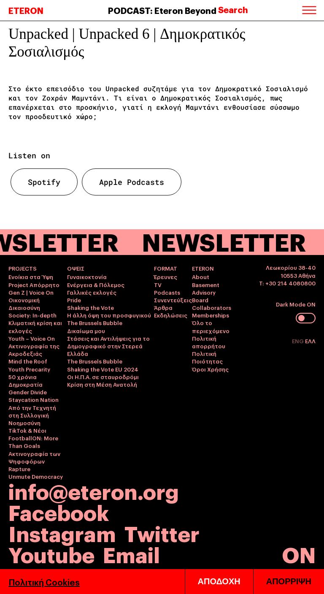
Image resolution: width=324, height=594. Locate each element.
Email (131, 553)
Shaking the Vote (90, 307)
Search (233, 9)
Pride (74, 300)
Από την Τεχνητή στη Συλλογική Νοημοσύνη (32, 415)
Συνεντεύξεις (173, 300)
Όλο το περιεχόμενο (211, 326)
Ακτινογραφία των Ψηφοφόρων (34, 457)
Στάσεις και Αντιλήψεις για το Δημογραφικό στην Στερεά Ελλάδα (108, 345)
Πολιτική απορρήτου (208, 342)
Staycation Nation (33, 399)
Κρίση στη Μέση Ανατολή (102, 384)
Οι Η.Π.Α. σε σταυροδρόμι (103, 376)
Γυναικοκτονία (87, 276)
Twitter (162, 532)
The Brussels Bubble (94, 322)
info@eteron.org (93, 490)
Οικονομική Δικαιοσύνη (24, 303)
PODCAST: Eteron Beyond (162, 10)
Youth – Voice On (31, 338)
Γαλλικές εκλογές (91, 292)
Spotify (44, 182)
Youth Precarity (29, 369)
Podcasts (167, 292)
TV (158, 284)
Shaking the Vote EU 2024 (102, 369)
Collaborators (211, 307)
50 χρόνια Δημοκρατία (25, 380)
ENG (298, 340)
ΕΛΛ (310, 340)
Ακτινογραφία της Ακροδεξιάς (33, 349)
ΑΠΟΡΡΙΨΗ (288, 581)
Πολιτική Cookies (44, 581)
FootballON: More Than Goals (33, 441)
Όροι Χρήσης (210, 369)
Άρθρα (163, 307)
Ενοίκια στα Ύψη (30, 276)
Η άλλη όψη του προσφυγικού (109, 315)
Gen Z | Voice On (31, 292)
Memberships (210, 315)
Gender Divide (27, 392)
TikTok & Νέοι (27, 430)
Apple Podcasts (131, 182)
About (200, 276)
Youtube (51, 553)
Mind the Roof (27, 361)
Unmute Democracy (35, 476)
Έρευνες (165, 276)
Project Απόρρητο (33, 284)
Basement (205, 284)
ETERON (25, 10)
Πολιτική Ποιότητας (207, 357)
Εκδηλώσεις (170, 315)
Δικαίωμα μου (86, 330)
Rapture (19, 468)
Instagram (62, 532)
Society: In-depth (32, 315)
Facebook (58, 511)
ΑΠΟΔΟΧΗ (219, 581)
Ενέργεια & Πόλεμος (95, 284)
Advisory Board (204, 296)
